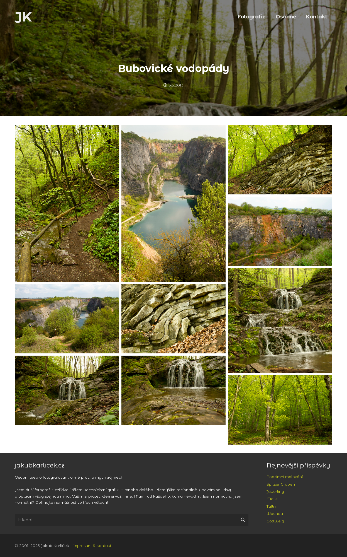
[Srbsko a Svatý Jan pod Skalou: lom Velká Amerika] (173, 203)
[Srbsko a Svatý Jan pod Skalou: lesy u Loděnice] (280, 410)
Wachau (275, 513)
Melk (272, 498)
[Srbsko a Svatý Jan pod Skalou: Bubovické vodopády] (280, 320)
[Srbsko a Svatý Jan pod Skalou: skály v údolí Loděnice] (280, 159)
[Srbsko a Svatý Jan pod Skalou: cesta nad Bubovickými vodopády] (67, 203)
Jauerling (275, 491)
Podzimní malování (285, 476)
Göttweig (275, 521)
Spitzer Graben (281, 484)
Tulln (271, 506)
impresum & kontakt (92, 545)
